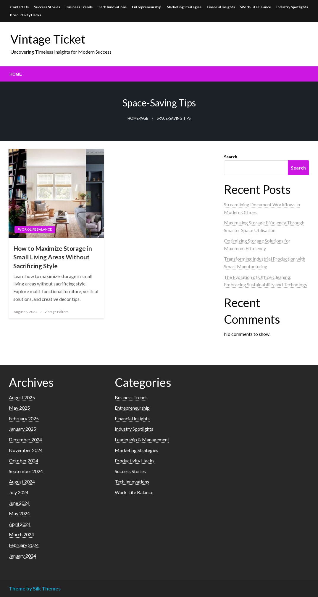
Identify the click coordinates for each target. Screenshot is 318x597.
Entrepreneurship (146, 7)
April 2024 (19, 524)
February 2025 (24, 418)
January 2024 (22, 555)
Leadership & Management (142, 439)
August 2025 (22, 397)
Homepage (137, 118)
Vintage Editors (56, 311)
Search (230, 156)
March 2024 (21, 534)
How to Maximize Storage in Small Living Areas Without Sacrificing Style (52, 257)
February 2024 (24, 545)
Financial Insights (221, 7)
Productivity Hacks (25, 15)
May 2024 (19, 513)
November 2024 (26, 450)
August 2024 (22, 481)
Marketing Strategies (184, 7)
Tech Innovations (112, 7)
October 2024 (23, 460)
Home (15, 74)
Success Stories (47, 7)
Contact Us (19, 7)
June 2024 (19, 503)
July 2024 (18, 492)
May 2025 (19, 408)
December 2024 (25, 439)
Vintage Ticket (47, 39)
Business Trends (79, 7)
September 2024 (26, 471)
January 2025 (22, 429)
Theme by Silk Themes (35, 588)
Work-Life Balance (255, 7)
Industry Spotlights (292, 7)
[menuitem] (15, 74)
